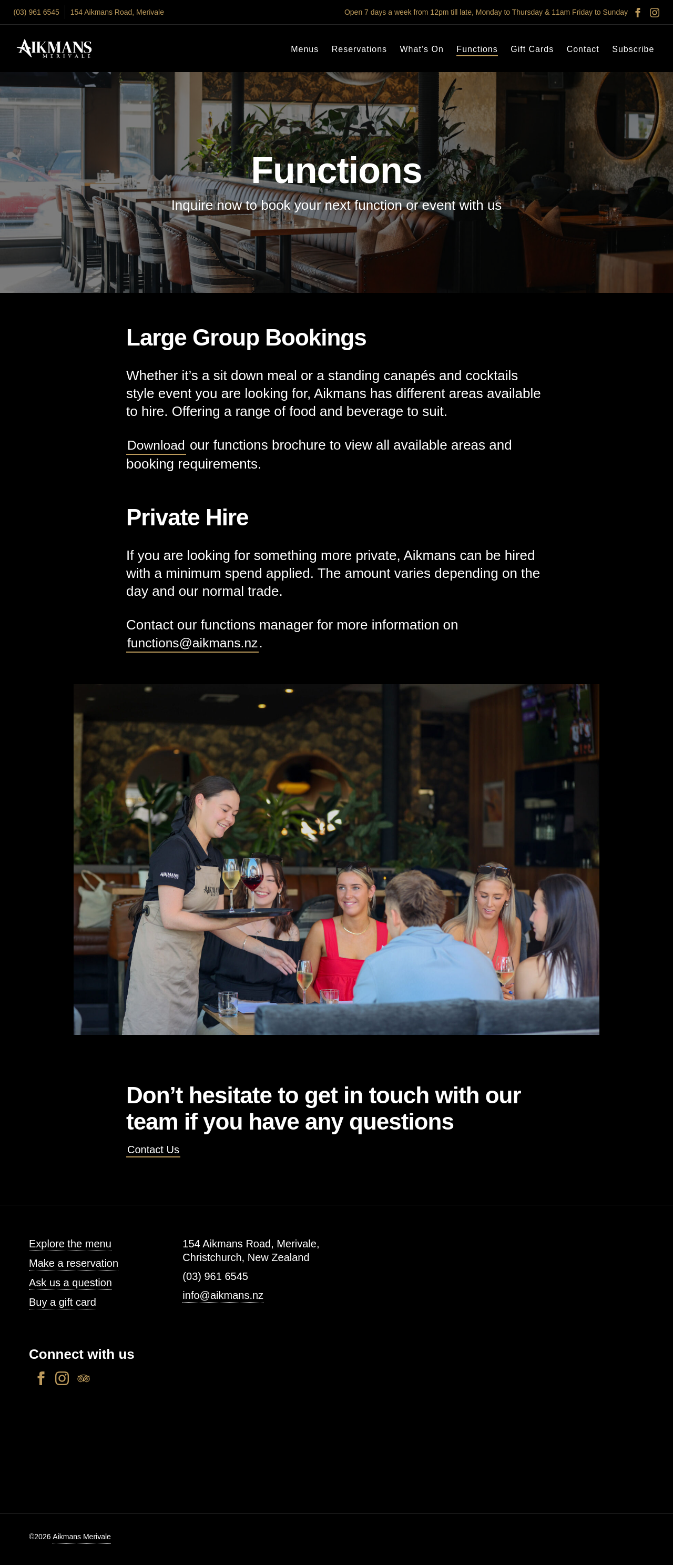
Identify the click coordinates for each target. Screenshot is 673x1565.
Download (157, 445)
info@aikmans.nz (222, 1295)
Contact (583, 49)
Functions (476, 49)
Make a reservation (73, 1263)
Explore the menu (70, 1243)
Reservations (359, 49)
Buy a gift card (62, 1302)
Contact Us (153, 1149)
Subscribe (633, 49)
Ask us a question (70, 1282)
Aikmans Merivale (81, 1536)
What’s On (422, 49)
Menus (305, 49)
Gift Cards (532, 49)
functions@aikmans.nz (196, 643)
